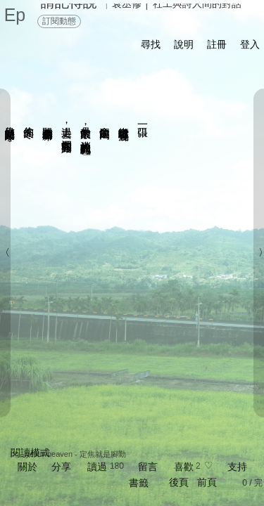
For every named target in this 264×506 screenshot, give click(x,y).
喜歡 (184, 466)
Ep (15, 15)
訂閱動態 (59, 21)
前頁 (207, 482)
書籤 (139, 482)
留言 (148, 466)
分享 (61, 466)
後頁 (179, 482)
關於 (27, 466)
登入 (250, 44)
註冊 (217, 44)
